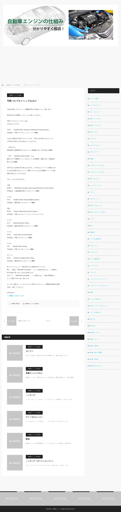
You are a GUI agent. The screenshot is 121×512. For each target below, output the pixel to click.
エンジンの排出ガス (95, 299)
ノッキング (30, 395)
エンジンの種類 (93, 98)
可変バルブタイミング (16, 296)
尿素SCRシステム (94, 332)
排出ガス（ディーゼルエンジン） (98, 305)
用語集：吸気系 (93, 346)
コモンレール (93, 245)
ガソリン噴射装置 (94, 259)
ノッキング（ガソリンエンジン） (40, 461)
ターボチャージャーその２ (96, 172)
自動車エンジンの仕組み (15, 95)
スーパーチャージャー (95, 185)
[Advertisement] (60, 62)
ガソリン (29, 351)
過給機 (91, 158)
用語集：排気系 (93, 359)
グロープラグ (93, 252)
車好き (18, 303)
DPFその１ (92, 319)
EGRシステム (93, 132)
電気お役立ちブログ (95, 366)
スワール (91, 192)
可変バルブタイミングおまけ (97, 212)
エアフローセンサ (94, 145)
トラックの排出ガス (95, 312)
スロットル (92, 138)
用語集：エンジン (94, 339)
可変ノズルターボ (94, 178)
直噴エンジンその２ (95, 125)
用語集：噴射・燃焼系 (95, 352)
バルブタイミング (94, 199)
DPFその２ (92, 325)
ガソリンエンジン (94, 112)
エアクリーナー (93, 152)
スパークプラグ (93, 265)
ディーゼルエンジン (34, 417)
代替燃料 (91, 232)
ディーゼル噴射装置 (95, 239)
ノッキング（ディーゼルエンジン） (99, 285)
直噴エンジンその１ (34, 373)
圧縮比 (91, 292)
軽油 (28, 439)
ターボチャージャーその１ (96, 165)
